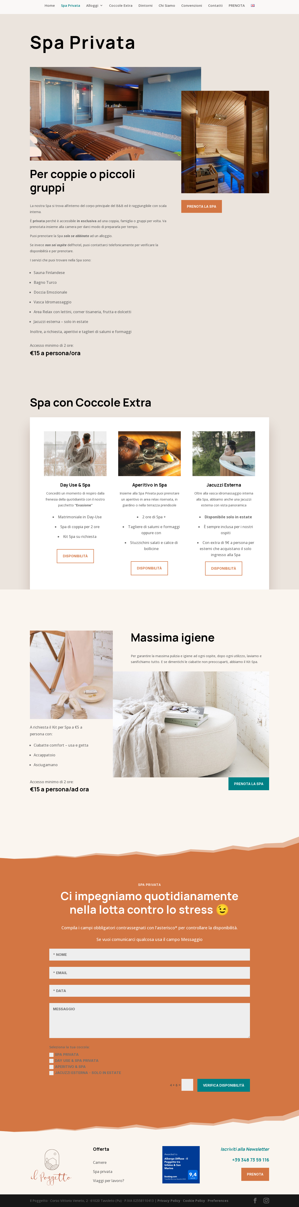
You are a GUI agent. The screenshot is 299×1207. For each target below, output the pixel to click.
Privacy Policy (168, 1200)
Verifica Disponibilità (223, 1085)
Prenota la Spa (201, 206)
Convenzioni (191, 6)
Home (50, 6)
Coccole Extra (120, 6)
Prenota (255, 1174)
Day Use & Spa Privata (74, 1060)
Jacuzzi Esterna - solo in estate (85, 1072)
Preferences (218, 1200)
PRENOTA (237, 6)
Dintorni (146, 6)
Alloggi (92, 6)
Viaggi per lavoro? (108, 1180)
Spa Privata (70, 6)
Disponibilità (75, 556)
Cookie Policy (194, 1200)
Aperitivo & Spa (67, 1066)
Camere (100, 1162)
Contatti (215, 6)
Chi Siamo (167, 6)
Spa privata (102, 1171)
